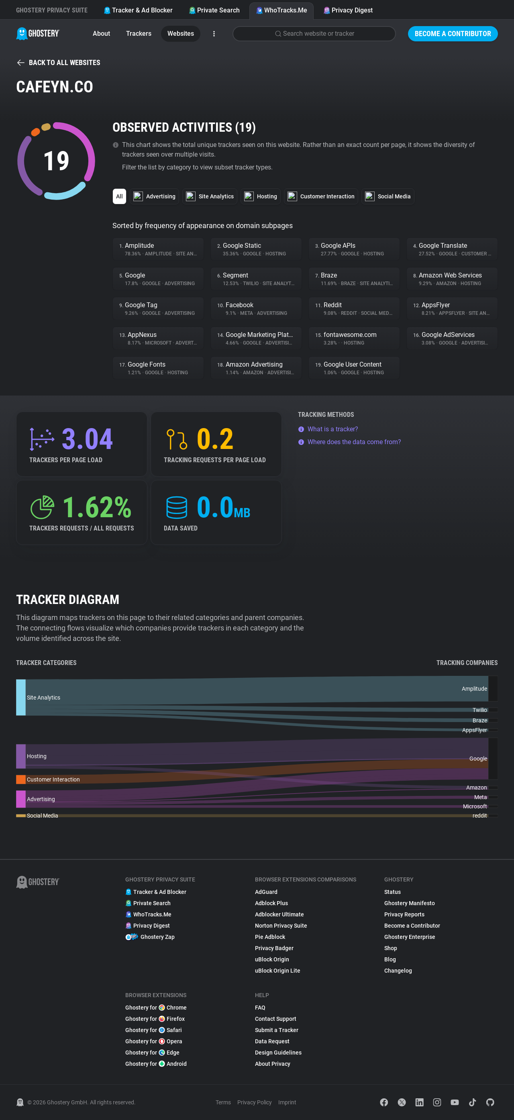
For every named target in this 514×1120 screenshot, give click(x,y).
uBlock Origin (272, 959)
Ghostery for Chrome (156, 1007)
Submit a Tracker (276, 1030)
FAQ (260, 1007)
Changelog (398, 970)
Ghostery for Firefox (155, 1019)
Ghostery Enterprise (409, 937)
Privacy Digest (348, 10)
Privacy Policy (254, 1102)
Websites (180, 33)
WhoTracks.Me (281, 10)
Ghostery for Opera (153, 1041)
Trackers (138, 33)
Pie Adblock (270, 937)
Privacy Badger (274, 948)
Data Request (272, 1041)
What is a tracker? (328, 429)
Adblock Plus (271, 903)
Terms (223, 1102)
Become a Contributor (453, 33)
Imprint (287, 1102)
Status (392, 892)
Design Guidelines (278, 1052)
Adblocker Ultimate (279, 914)
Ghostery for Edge (152, 1052)
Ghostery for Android (156, 1064)
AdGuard (266, 892)
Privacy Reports (404, 914)
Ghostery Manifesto (409, 903)
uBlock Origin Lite (277, 970)
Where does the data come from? (349, 442)
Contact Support (275, 1019)
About (101, 33)
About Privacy (272, 1064)
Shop (390, 948)
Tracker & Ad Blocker (138, 10)
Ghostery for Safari (153, 1030)
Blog (390, 959)
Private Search (214, 10)
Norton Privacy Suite (281, 925)
